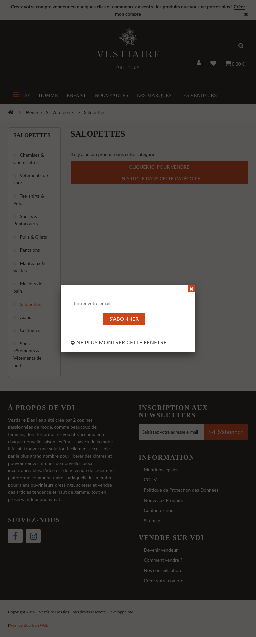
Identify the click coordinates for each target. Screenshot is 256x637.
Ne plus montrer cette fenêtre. (119, 342)
